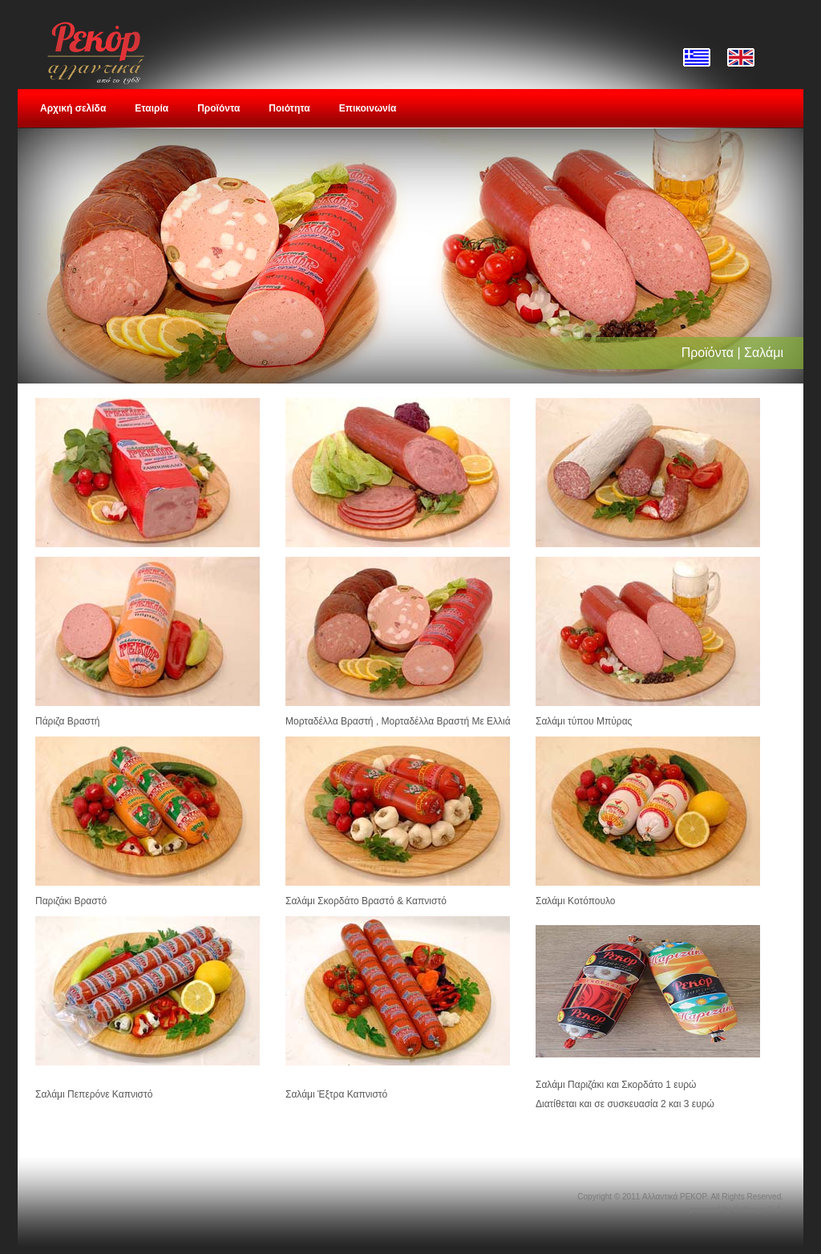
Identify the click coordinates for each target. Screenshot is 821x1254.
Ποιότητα (289, 108)
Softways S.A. (758, 1209)
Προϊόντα (218, 108)
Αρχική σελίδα (73, 108)
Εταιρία (151, 108)
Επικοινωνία (368, 108)
